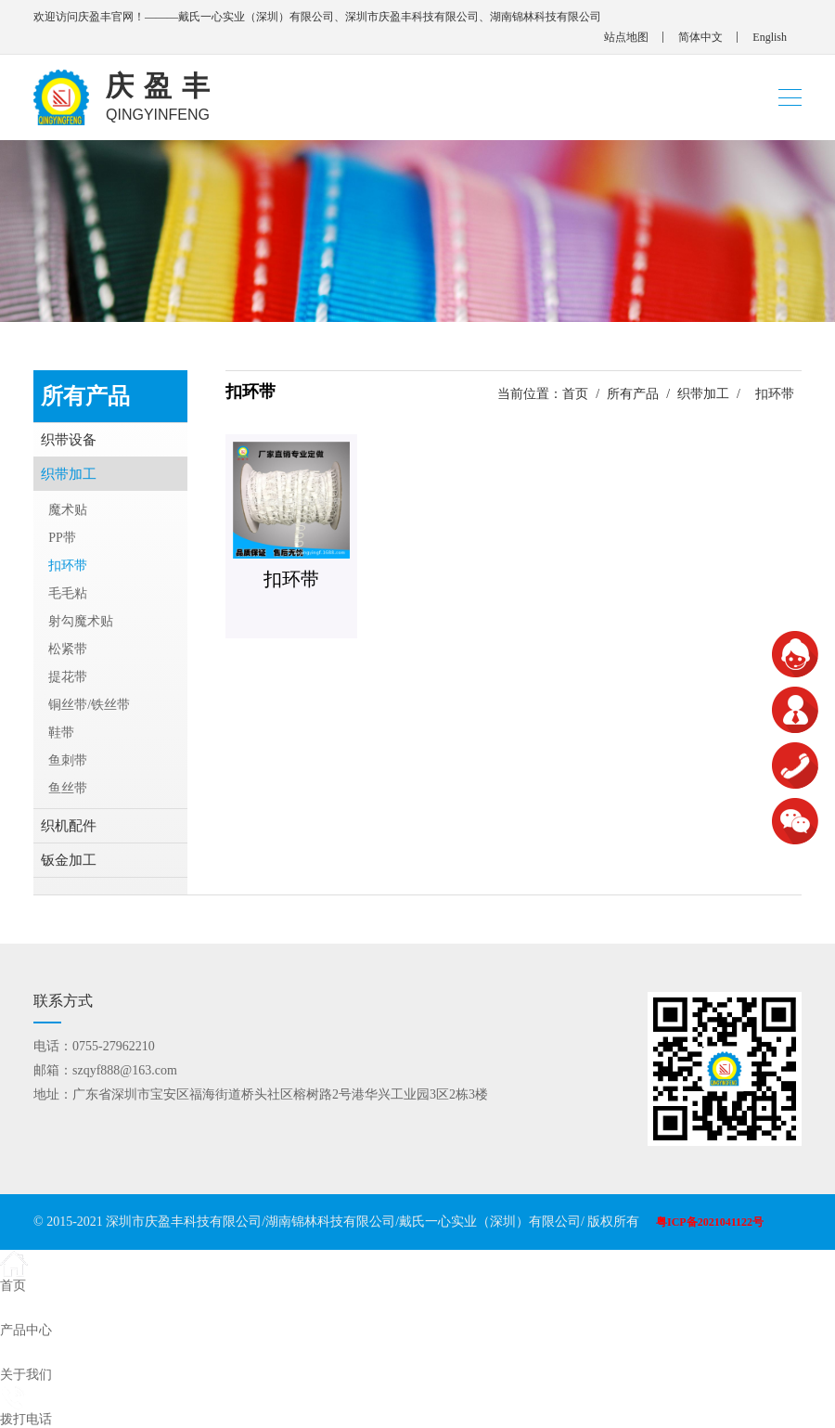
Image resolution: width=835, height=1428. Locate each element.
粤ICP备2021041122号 (710, 1222)
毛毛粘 (67, 593)
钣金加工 (68, 860)
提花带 (67, 677)
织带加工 (703, 394)
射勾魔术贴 (80, 621)
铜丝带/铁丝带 (89, 705)
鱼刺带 (67, 760)
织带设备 (68, 439)
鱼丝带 (67, 788)
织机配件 (68, 825)
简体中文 (700, 37)
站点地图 (626, 37)
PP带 (62, 538)
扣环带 (67, 565)
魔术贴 (67, 510)
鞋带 (61, 733)
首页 (575, 394)
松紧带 (67, 649)
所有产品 (633, 394)
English (769, 37)
